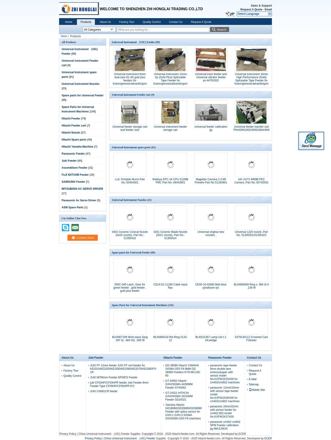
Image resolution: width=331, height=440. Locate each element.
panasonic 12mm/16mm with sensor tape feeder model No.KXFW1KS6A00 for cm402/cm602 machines (225, 394)
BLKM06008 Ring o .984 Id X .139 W (251, 286)
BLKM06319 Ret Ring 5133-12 (170, 338)
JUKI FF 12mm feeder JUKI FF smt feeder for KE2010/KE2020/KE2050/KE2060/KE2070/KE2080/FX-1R (123, 369)
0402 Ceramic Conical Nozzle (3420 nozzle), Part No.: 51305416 (130, 235)
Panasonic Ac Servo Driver (79, 200)
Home (68, 22)
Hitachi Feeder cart (74, 125)
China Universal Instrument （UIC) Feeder (104, 433)
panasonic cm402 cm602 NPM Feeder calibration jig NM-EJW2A (225, 425)
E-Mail (253, 379)
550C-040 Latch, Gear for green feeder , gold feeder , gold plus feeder (129, 287)
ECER (242, 433)
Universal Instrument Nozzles (80, 83)
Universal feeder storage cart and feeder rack (129, 128)
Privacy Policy (67, 433)
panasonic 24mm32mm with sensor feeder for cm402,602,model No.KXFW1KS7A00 (224, 411)
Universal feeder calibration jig (210, 128)
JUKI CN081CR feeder (104, 391)
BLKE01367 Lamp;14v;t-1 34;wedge (210, 338)
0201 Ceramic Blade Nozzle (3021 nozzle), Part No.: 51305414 (170, 235)
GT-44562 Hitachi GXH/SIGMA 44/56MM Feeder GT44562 (179, 384)
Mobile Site (257, 389)
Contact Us (175, 22)
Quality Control (152, 22)
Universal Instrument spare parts (131, 147)
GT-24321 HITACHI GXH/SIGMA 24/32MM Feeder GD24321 (179, 396)
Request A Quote (251, 9)
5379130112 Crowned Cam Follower (251, 338)
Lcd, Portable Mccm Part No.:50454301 (130, 181)
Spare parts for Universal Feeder (82, 95)
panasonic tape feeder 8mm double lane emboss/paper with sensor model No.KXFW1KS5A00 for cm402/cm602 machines (225, 374)
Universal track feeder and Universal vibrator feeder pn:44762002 (211, 77)
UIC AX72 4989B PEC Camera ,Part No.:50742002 (251, 181)
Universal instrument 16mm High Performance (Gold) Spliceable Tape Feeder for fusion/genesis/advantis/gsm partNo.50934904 (251, 80)
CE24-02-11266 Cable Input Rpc (170, 286)
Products (86, 22)
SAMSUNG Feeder (73, 181)
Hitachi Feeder (71, 118)
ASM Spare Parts (73, 207)
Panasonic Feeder (73, 153)
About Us (105, 22)
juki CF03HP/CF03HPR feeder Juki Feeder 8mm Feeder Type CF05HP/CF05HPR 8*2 (119, 384)
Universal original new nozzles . (211, 233)
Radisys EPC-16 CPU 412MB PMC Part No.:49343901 (170, 181)
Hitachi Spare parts (74, 139)
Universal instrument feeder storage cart (170, 128)
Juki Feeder (69, 160)
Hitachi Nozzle (71, 132)
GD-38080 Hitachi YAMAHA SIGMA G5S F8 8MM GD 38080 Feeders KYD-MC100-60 (182, 370)
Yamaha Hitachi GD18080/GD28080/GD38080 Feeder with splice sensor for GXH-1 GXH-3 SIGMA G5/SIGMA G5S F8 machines (183, 411)
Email (268, 9)
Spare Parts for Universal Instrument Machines (139, 305)
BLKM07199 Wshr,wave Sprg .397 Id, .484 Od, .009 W (130, 338)
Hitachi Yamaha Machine (77, 146)
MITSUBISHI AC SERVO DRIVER (82, 188)
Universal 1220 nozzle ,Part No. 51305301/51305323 (251, 233)
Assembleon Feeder (74, 167)
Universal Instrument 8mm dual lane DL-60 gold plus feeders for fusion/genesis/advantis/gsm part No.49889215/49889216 (130, 80)
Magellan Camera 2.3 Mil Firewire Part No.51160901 (211, 181)
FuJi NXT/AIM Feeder (75, 174)
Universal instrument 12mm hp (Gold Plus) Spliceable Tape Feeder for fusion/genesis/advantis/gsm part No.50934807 (170, 80)
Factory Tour (126, 22)
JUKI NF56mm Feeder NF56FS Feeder (113, 377)
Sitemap (254, 384)
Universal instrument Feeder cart (131, 94)
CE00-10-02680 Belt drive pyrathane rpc (210, 286)
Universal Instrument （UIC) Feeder (133, 42)
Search (221, 29)
